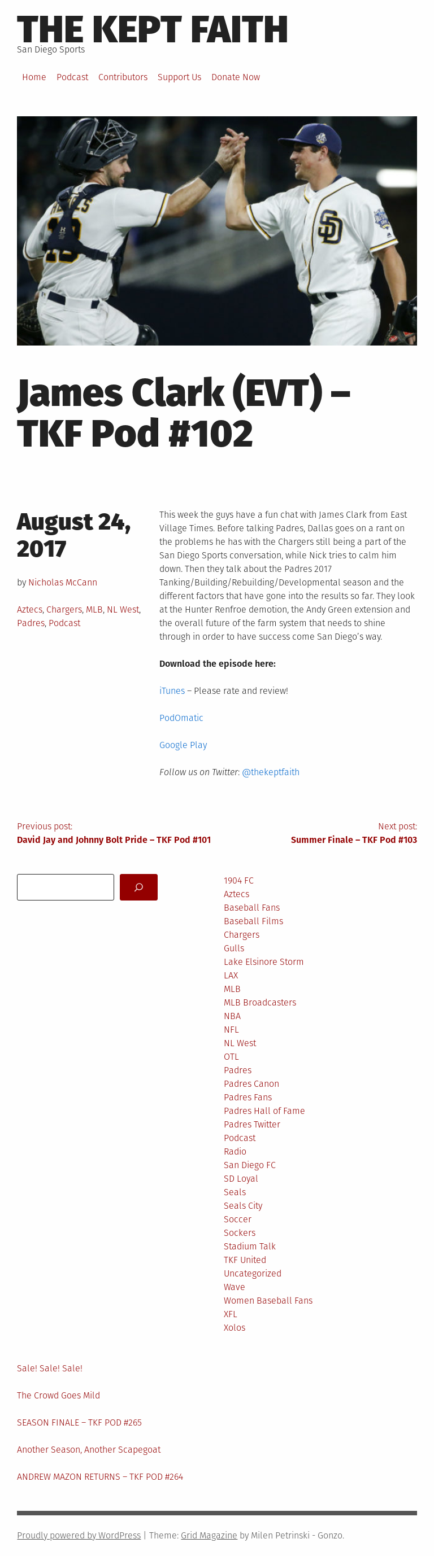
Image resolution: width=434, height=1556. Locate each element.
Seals (235, 1192)
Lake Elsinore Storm (264, 961)
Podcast (72, 77)
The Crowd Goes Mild (58, 1395)
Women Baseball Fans (268, 1300)
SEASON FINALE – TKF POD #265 (79, 1422)
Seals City (243, 1205)
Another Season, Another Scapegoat (88, 1449)
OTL (231, 1056)
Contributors (122, 77)
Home (34, 77)
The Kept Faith (153, 29)
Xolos (234, 1327)
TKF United (245, 1260)
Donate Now (235, 77)
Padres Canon (251, 1083)
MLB (94, 609)
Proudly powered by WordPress (79, 1535)
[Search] (139, 887)
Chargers (64, 609)
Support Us (179, 77)
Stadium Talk (250, 1246)
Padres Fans (248, 1097)
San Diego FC (250, 1165)
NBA (232, 1016)
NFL (231, 1029)
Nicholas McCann (62, 582)
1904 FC (239, 880)
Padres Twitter (252, 1124)
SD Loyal (241, 1178)
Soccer (237, 1219)
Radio (235, 1151)
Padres (31, 623)
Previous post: (117, 834)
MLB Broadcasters (260, 1002)
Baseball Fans (252, 907)
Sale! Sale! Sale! (50, 1368)
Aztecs (29, 609)
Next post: (317, 834)
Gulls (234, 948)
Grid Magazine (209, 1535)
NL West (123, 609)
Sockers (239, 1232)
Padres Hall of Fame (264, 1110)
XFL (230, 1314)
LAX (231, 975)
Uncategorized (252, 1273)
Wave (234, 1287)
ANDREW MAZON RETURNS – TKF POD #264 (100, 1476)
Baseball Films (253, 921)
